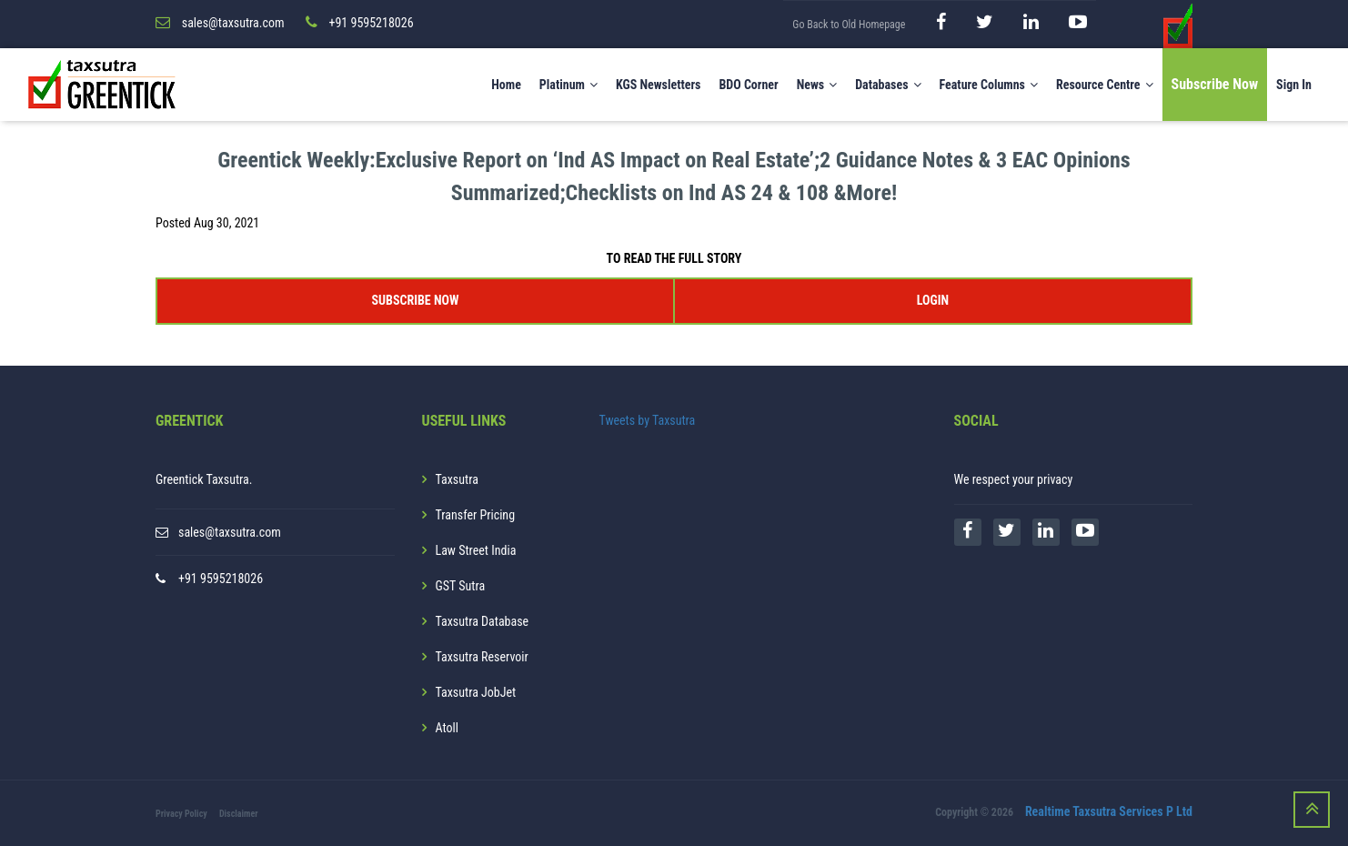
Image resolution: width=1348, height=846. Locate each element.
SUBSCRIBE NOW (415, 300)
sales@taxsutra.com (229, 532)
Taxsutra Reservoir (482, 657)
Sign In (1294, 84)
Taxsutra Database (482, 621)
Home (506, 84)
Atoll (447, 727)
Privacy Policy (181, 814)
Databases (887, 84)
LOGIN (933, 300)
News (817, 84)
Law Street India (476, 550)
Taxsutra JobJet (476, 692)
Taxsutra (457, 479)
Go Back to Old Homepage (848, 24)
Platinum (568, 84)
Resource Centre (1104, 84)
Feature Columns (989, 84)
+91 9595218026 (220, 578)
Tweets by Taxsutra (647, 420)
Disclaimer (238, 814)
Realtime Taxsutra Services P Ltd (1108, 812)
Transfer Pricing (476, 515)
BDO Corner (748, 84)
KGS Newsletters (658, 84)
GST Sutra (461, 586)
